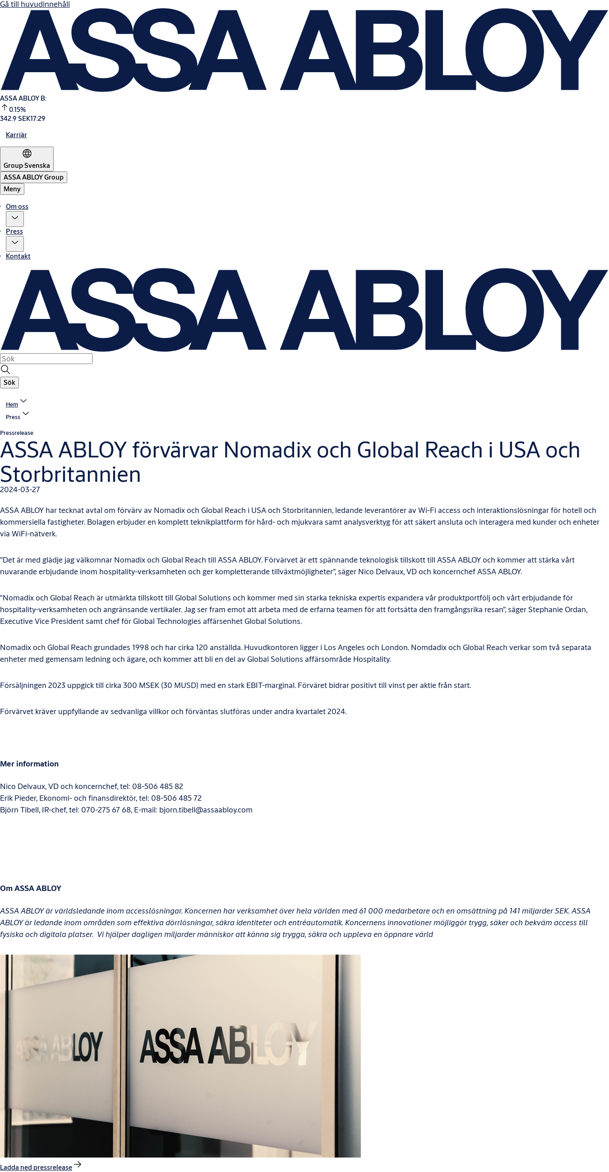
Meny (12, 189)
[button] (15, 219)
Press (14, 231)
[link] (16, 134)
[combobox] (46, 358)
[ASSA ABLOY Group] (33, 177)
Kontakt (18, 256)
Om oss (17, 206)
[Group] (27, 159)
